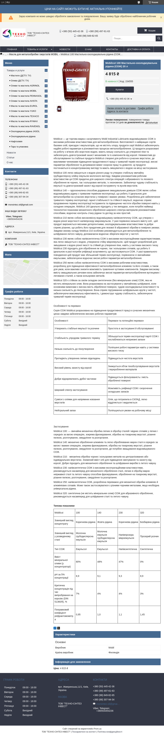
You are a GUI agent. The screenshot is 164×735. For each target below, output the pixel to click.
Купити (120, 89)
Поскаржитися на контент (84, 732)
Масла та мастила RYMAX (24, 121)
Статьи (10, 157)
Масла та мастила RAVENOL (25, 126)
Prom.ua (97, 729)
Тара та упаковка (19, 146)
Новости (64, 49)
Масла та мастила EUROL (24, 106)
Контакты (112, 49)
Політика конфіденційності (110, 732)
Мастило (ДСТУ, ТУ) (21, 75)
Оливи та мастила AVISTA (24, 101)
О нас (88, 49)
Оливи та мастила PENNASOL (26, 96)
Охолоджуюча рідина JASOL (25, 131)
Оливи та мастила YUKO (23, 111)
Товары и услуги (37, 49)
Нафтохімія (16, 141)
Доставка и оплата (138, 49)
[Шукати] (159, 38)
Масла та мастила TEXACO (25, 116)
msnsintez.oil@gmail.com (20, 204)
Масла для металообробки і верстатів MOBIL (33, 54)
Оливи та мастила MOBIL (24, 91)
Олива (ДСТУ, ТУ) (20, 80)
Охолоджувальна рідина (23, 136)
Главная (12, 49)
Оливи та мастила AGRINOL (25, 85)
